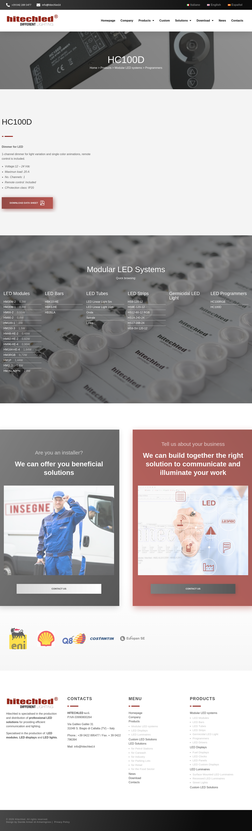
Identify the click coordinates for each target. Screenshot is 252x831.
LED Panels (200, 760)
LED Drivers (200, 742)
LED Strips (199, 730)
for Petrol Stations (142, 748)
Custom (164, 20)
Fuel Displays (201, 752)
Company (127, 20)
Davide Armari (25, 822)
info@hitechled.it (84, 746)
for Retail (136, 764)
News (222, 20)
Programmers (153, 67)
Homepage (108, 20)
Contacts (237, 20)
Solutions (183, 20)
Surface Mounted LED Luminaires (213, 774)
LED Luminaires (141, 734)
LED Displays (139, 730)
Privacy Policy (62, 822)
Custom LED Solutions (143, 739)
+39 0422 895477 (89, 735)
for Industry (138, 756)
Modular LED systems (128, 67)
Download (205, 20)
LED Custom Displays (206, 764)
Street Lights (200, 782)
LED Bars (198, 722)
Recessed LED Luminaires (209, 778)
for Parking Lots (140, 760)
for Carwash (138, 752)
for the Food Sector (143, 768)
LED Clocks (200, 756)
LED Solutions (137, 743)
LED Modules (201, 717)
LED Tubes (199, 726)
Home (93, 67)
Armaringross (44, 822)
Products (146, 20)
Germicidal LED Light (205, 734)
